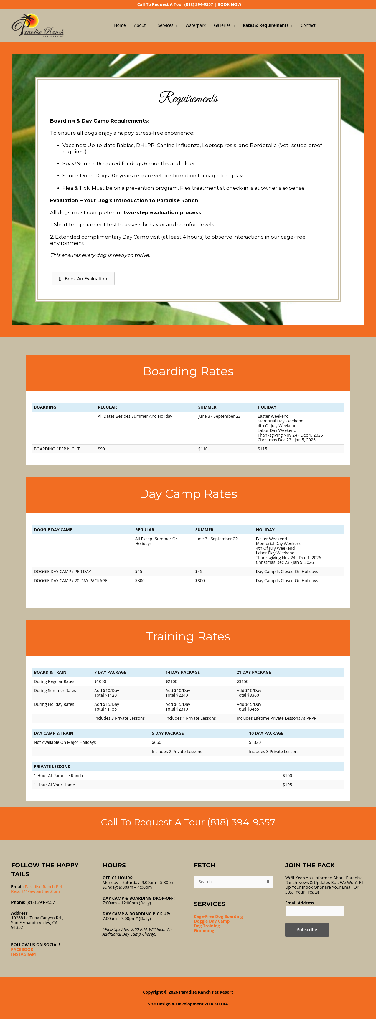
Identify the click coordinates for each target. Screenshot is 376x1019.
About (140, 25)
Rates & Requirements (266, 25)
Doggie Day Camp (212, 921)
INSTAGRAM (23, 954)
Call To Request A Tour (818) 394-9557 (175, 4)
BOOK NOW (229, 4)
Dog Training (207, 926)
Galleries (222, 25)
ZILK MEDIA (216, 1004)
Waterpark (195, 25)
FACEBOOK (22, 949)
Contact (308, 25)
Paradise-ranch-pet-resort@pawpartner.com (37, 889)
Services (165, 25)
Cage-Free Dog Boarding (218, 916)
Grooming (204, 930)
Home (120, 25)
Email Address (299, 903)
